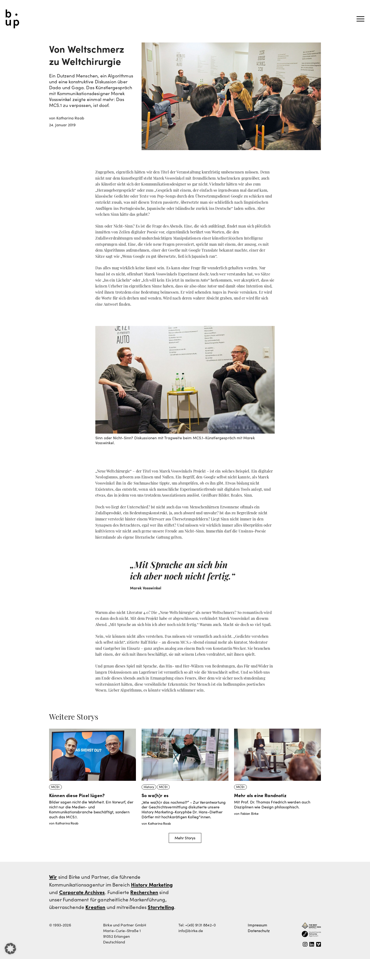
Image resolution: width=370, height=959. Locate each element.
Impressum (257, 924)
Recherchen (144, 892)
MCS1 (55, 787)
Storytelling (161, 907)
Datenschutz (259, 930)
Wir (53, 876)
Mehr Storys (185, 837)
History (149, 787)
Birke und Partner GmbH (12, 18)
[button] (10, 948)
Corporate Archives (82, 892)
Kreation (95, 907)
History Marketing (152, 884)
